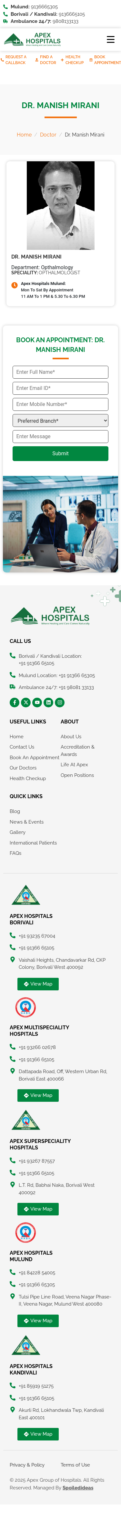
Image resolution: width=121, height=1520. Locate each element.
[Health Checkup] (62, 59)
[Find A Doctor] (36, 59)
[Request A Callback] (2, 59)
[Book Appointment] (91, 59)
